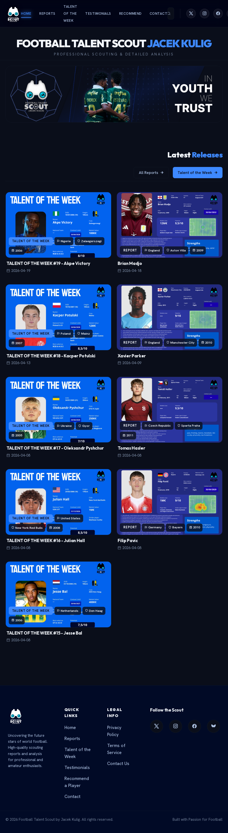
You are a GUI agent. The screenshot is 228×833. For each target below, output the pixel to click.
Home (26, 13)
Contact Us (118, 763)
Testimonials (98, 13)
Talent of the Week (70, 13)
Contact (159, 13)
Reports (47, 13)
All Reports (151, 173)
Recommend (130, 13)
